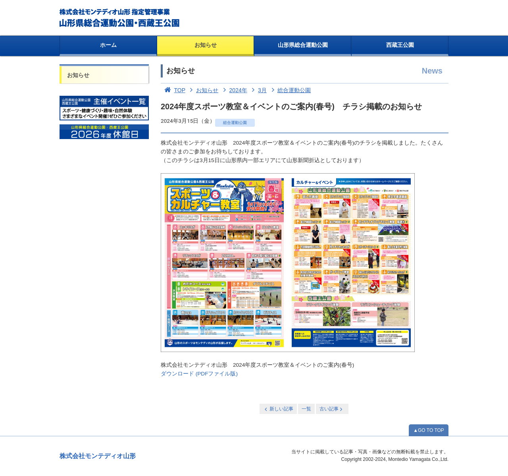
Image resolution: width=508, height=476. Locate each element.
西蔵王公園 (400, 45)
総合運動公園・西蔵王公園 (120, 18)
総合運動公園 (289, 90)
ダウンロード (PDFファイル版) (199, 374)
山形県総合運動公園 (303, 45)
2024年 (233, 90)
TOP (173, 90)
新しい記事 (278, 409)
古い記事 (331, 409)
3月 (258, 90)
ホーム (108, 45)
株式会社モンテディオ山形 (98, 456)
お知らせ (205, 45)
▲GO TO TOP (428, 430)
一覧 (306, 409)
